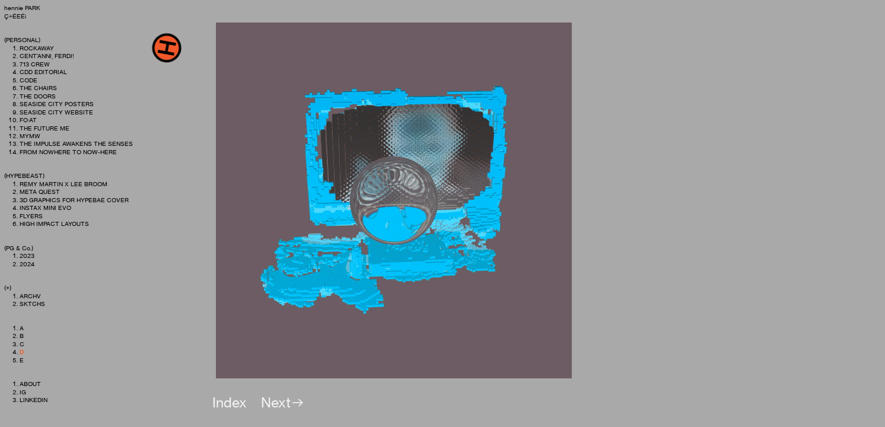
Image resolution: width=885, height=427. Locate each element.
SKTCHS (32, 304)
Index (229, 402)
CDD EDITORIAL (43, 72)
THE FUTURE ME (44, 128)
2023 (27, 256)
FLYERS (31, 216)
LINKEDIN (33, 400)
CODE (28, 80)
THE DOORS (38, 96)
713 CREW (35, 64)
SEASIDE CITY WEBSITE (56, 112)
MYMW (30, 136)
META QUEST (40, 192)
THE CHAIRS (38, 88)
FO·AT (28, 120)
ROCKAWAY (37, 48)
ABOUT (30, 384)
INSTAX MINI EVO (45, 208)
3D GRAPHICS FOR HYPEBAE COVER (75, 200)
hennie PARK (22, 8)
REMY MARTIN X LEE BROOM (64, 184)
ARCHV (30, 296)
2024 (27, 264)
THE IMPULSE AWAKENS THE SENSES (76, 144)
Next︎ (283, 402)
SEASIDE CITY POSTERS (57, 104)
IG (23, 392)
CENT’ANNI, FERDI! (47, 56)
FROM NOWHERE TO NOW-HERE (68, 152)
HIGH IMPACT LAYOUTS (54, 224)
